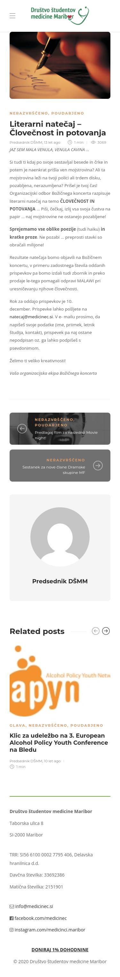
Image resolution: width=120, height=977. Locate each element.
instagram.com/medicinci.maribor (50, 930)
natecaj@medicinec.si (31, 317)
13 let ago (52, 142)
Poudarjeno (68, 113)
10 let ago (52, 761)
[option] (60, 706)
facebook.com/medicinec (41, 918)
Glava (18, 725)
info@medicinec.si (34, 906)
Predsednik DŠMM (26, 142)
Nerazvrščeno (29, 113)
